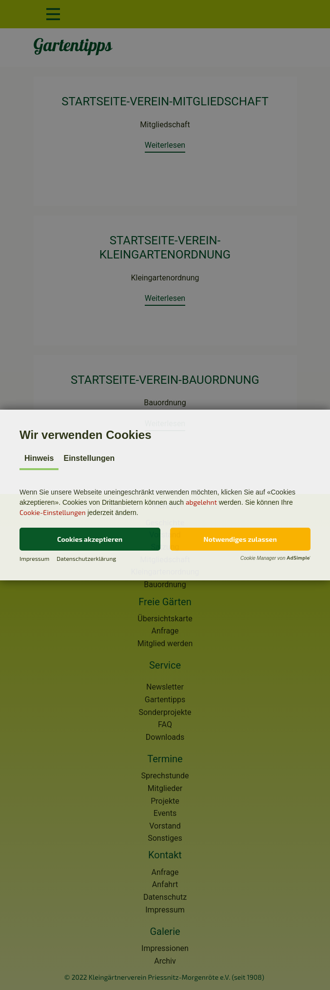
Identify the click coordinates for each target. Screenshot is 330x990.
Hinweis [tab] (39, 458)
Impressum (34, 558)
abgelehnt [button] (201, 502)
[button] (89, 539)
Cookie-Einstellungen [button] (52, 512)
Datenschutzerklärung (86, 558)
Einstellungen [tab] (89, 458)
